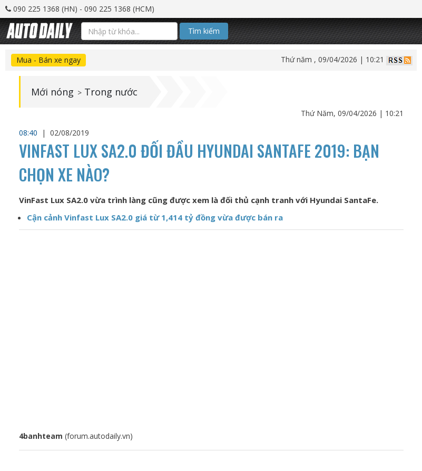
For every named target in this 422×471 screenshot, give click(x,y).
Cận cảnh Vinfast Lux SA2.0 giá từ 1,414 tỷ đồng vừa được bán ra (155, 217)
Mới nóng (52, 92)
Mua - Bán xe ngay (48, 60)
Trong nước (111, 92)
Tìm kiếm (204, 31)
